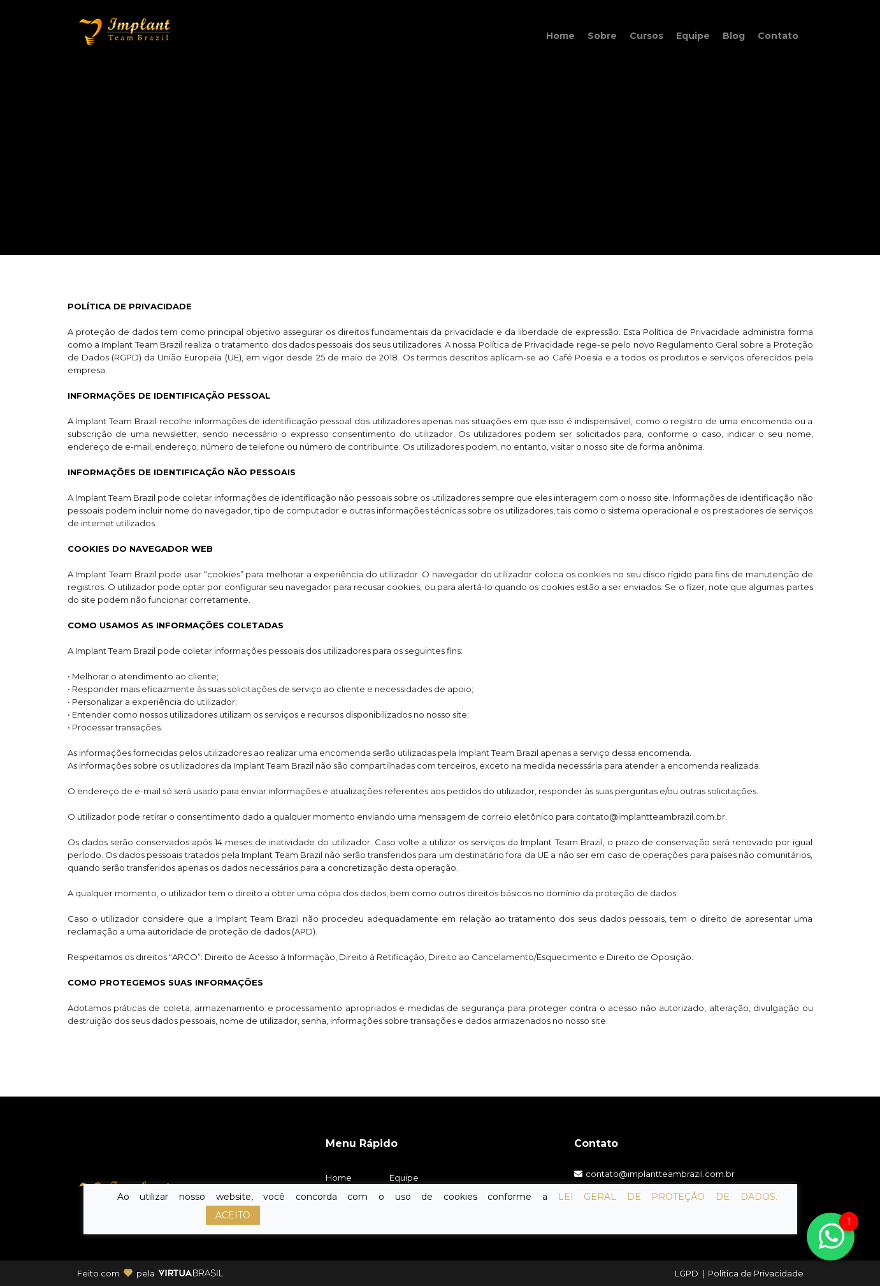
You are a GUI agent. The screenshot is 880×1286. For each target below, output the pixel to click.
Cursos (646, 35)
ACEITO (232, 1215)
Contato (778, 35)
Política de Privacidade (756, 1273)
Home (560, 35)
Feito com (98, 1273)
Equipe (693, 35)
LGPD (686, 1273)
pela (145, 1273)
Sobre (602, 35)
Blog (734, 35)
